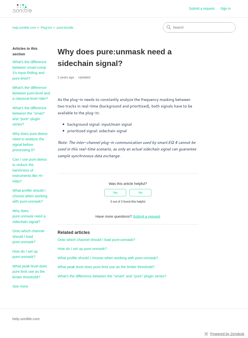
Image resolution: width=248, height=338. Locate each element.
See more (20, 286)
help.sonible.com (24, 27)
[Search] (199, 27)
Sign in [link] (225, 8)
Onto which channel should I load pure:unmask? (28, 236)
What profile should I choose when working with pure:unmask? (29, 195)
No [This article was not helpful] (140, 192)
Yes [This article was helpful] (115, 192)
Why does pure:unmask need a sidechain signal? (29, 216)
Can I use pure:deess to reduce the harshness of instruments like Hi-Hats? (29, 170)
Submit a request (202, 8)
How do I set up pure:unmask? (25, 254)
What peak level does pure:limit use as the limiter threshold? (29, 271)
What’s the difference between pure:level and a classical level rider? (31, 92)
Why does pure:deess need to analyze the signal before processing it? (29, 142)
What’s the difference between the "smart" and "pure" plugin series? (29, 116)
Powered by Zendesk (227, 334)
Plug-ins (46, 27)
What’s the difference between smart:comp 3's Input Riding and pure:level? (29, 70)
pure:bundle (65, 27)
